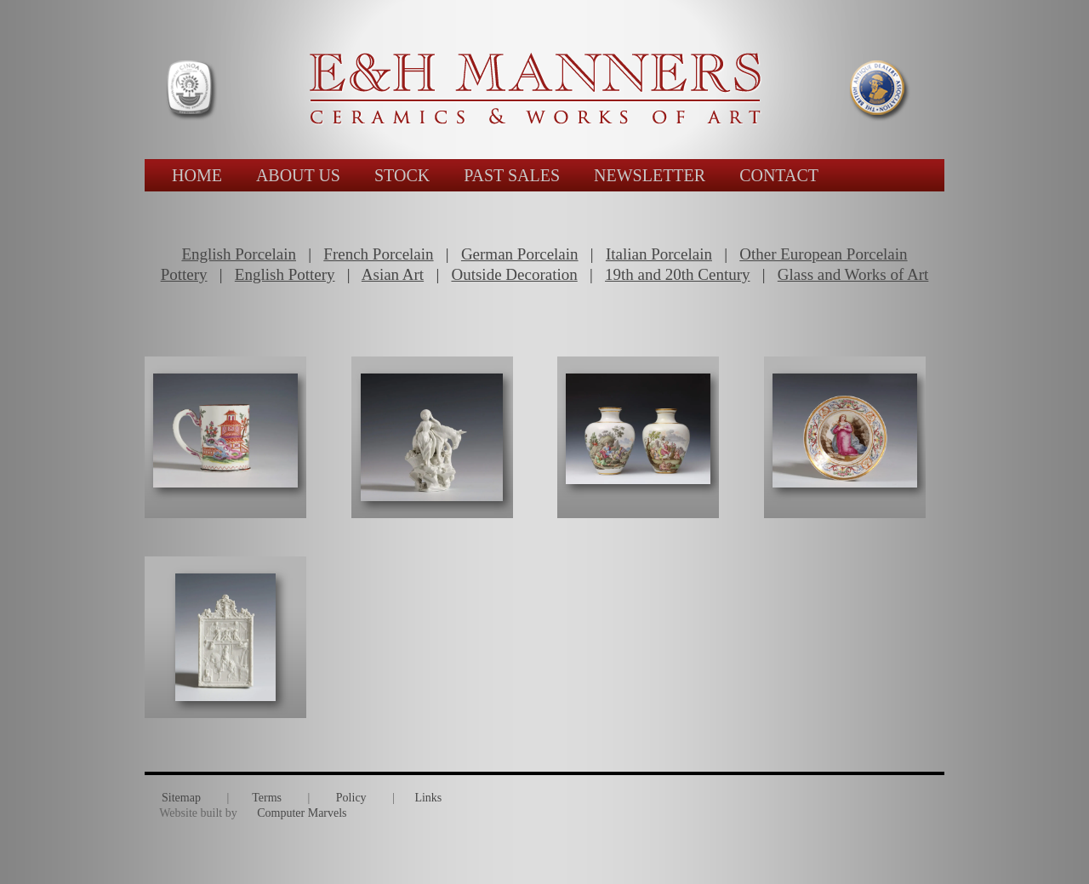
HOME (197, 175)
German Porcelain (520, 254)
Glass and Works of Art (853, 274)
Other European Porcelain (823, 254)
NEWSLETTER (649, 175)
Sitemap (181, 797)
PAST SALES (512, 175)
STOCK (402, 175)
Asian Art (393, 274)
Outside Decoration (514, 274)
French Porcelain (378, 254)
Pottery (184, 274)
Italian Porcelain (659, 254)
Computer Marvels (301, 813)
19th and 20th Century (677, 274)
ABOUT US (298, 175)
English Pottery (285, 274)
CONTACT (778, 175)
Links (428, 797)
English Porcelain (238, 254)
